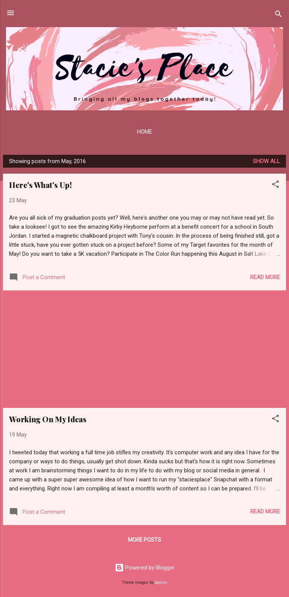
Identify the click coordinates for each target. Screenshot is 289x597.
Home (144, 131)
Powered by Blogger (145, 567)
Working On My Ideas (48, 419)
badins (161, 582)
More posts (144, 540)
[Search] (278, 15)
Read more (265, 277)
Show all (266, 161)
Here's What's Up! (40, 185)
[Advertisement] (144, 349)
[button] (275, 185)
